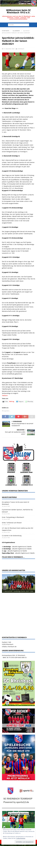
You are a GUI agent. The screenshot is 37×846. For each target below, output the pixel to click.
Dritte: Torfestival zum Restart (12, 523)
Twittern (5, 395)
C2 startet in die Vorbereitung (11, 535)
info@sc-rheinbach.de (9, 646)
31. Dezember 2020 (9, 49)
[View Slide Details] (18, 583)
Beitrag (11, 401)
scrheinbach (20, 49)
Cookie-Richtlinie (20, 838)
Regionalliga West (8, 553)
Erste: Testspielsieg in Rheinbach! (13, 517)
